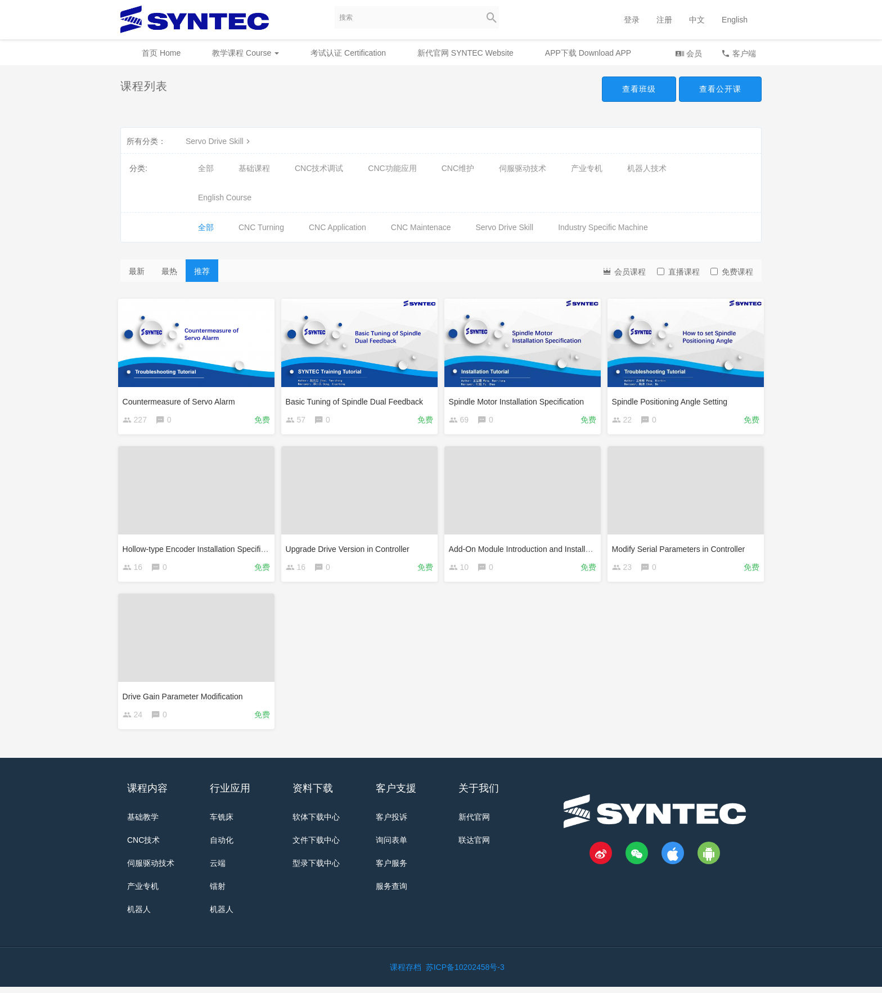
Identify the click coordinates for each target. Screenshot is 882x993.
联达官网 (474, 846)
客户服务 (391, 869)
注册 (664, 19)
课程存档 (405, 973)
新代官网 (474, 823)
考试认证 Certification (348, 52)
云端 (218, 869)
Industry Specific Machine (603, 227)
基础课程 (254, 168)
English (735, 19)
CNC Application (337, 227)
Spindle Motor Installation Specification (518, 398)
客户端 (738, 53)
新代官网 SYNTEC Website (465, 52)
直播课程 (678, 271)
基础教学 (143, 823)
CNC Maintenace (421, 227)
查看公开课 (720, 88)
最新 (137, 271)
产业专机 (586, 168)
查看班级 (639, 88)
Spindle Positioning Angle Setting (672, 398)
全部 (206, 168)
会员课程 (624, 271)
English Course (224, 197)
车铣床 (221, 823)
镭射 (218, 892)
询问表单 (391, 846)
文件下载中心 (316, 846)
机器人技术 (647, 168)
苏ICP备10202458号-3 (465, 973)
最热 (169, 271)
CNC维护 (458, 168)
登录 (632, 19)
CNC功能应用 (392, 168)
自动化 (221, 846)
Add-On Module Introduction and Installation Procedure (547, 548)
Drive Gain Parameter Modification (185, 698)
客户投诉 (391, 823)
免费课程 (731, 271)
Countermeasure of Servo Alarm (181, 398)
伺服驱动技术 (522, 168)
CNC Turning (261, 227)
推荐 (202, 271)
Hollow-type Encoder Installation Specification (204, 548)
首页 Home (161, 52)
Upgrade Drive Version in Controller (350, 548)
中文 (697, 19)
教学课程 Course (245, 52)
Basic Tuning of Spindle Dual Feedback (356, 398)
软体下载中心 (316, 823)
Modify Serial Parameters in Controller (681, 548)
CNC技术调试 (319, 168)
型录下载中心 (316, 869)
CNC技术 (143, 846)
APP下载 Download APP (588, 52)
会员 (688, 53)
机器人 (139, 915)
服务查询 (391, 892)
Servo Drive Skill (219, 141)
